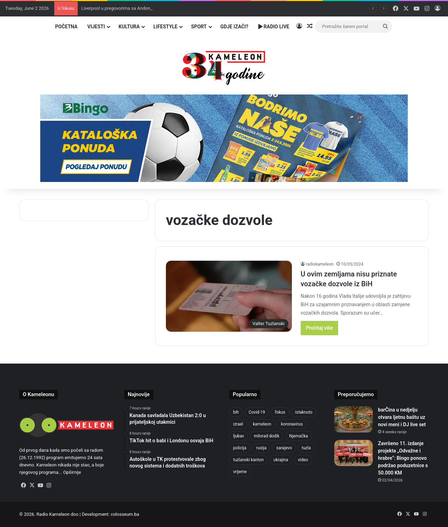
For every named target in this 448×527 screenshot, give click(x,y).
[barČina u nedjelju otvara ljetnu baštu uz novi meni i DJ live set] (353, 419)
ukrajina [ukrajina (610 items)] (280, 459)
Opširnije (72, 472)
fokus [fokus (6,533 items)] (280, 412)
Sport (199, 26)
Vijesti (96, 26)
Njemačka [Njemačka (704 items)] (298, 436)
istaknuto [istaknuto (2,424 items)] (304, 412)
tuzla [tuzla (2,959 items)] (306, 447)
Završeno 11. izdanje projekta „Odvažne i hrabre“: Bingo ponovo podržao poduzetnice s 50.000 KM (403, 458)
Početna (66, 26)
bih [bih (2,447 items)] (236, 412)
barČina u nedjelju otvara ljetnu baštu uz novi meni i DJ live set (402, 417)
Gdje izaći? (234, 26)
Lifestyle (165, 26)
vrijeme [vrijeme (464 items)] (240, 471)
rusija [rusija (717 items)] (261, 447)
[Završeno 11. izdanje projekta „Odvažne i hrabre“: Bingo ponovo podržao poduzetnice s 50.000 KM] (353, 453)
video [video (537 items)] (303, 459)
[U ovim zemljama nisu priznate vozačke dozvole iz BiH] (229, 296)
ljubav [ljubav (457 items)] (238, 436)
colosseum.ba (125, 514)
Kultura (129, 26)
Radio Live (273, 26)
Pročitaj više (319, 328)
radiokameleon (320, 264)
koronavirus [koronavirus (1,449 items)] (292, 424)
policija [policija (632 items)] (239, 447)
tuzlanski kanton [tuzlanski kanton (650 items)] (248, 459)
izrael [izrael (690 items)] (238, 424)
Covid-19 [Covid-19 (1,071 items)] (256, 412)
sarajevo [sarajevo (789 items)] (284, 447)
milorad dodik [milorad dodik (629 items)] (266, 436)
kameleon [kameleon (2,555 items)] (262, 424)
